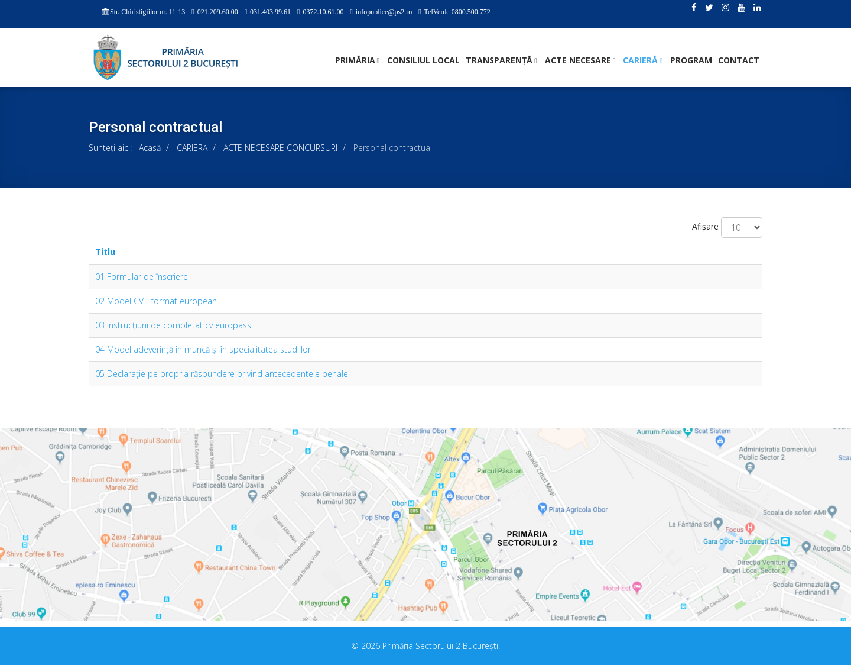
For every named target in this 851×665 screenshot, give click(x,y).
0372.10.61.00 (323, 12)
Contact (738, 60)
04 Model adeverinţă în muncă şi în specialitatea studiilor (203, 349)
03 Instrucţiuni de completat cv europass (173, 325)
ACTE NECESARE (578, 60)
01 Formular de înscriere (141, 276)
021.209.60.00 (217, 12)
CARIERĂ (640, 60)
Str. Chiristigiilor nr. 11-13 (147, 11)
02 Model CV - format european (156, 300)
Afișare (705, 226)
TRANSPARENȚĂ (499, 60)
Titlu (105, 251)
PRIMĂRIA (355, 60)
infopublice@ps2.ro (384, 12)
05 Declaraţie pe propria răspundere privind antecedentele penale (221, 373)
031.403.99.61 (270, 12)
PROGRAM (691, 60)
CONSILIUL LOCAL (423, 60)
